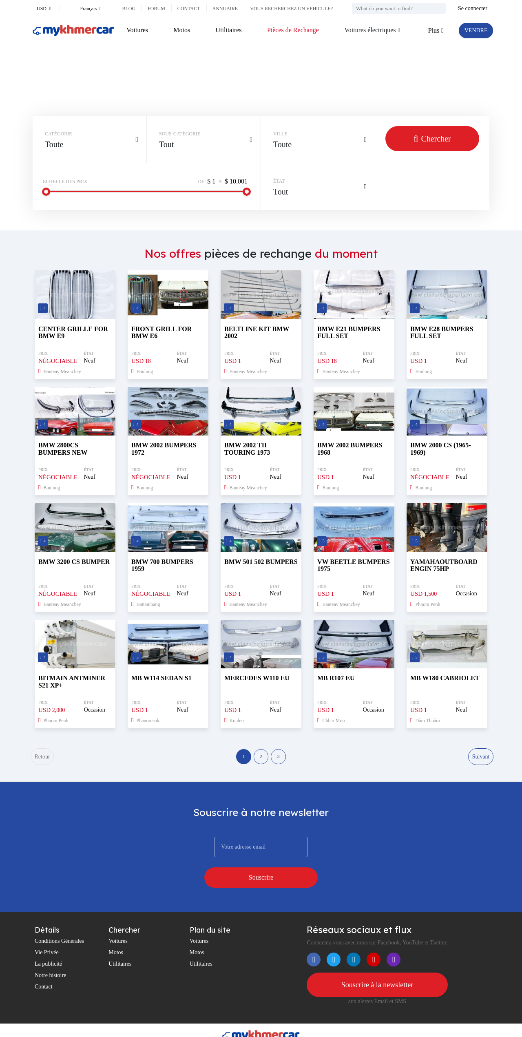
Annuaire (225, 8)
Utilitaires (227, 30)
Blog (128, 8)
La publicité (48, 945)
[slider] (46, 192)
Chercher (432, 138)
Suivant (480, 758)
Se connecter (472, 8)
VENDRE (473, 30)
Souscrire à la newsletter (377, 966)
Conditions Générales (59, 922)
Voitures (137, 30)
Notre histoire (50, 956)
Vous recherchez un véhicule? (291, 8)
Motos (181, 30)
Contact (188, 8)
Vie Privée (47, 933)
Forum (156, 8)
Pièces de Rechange (290, 30)
